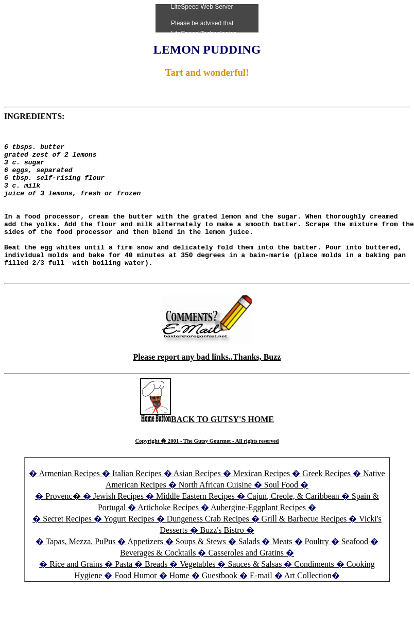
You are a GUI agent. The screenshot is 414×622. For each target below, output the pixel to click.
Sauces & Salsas (255, 593)
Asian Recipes (197, 502)
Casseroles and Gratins (246, 582)
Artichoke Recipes (168, 536)
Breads (156, 593)
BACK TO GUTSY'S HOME (207, 448)
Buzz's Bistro (222, 559)
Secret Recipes (67, 548)
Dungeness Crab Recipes (208, 548)
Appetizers (146, 570)
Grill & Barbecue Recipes (305, 548)
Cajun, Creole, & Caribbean (293, 525)
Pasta (123, 593)
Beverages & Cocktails (159, 582)
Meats (282, 570)
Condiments (314, 593)
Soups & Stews (201, 570)
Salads (249, 570)
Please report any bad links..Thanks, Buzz (207, 386)
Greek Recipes (326, 502)
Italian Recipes (138, 502)
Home (179, 604)
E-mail (261, 604)
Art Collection (308, 604)
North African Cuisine (215, 514)
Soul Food (281, 514)
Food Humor (136, 604)
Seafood (354, 570)
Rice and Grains (75, 593)
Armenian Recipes (69, 502)
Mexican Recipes (262, 502)
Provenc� (62, 525)
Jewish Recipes (119, 525)
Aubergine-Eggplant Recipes (258, 536)
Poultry (317, 570)
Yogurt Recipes (129, 548)
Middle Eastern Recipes (196, 525)
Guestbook (219, 604)
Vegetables (197, 593)
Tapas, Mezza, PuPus (81, 570)
